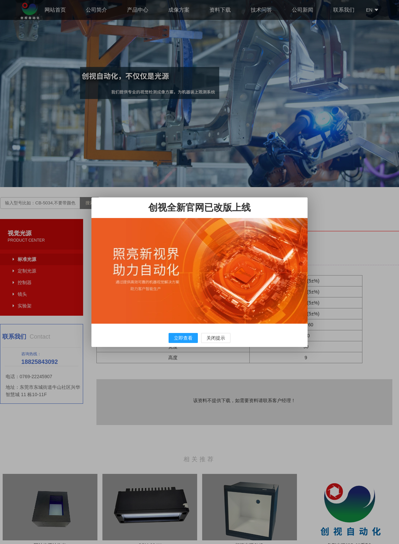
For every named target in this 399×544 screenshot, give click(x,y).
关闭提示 (215, 338)
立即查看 (183, 338)
